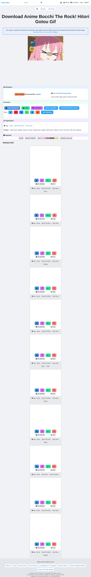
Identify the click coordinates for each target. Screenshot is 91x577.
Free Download (12, 108)
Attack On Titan (58, 130)
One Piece (66, 130)
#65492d (52, 138)
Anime (11, 125)
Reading (45, 555)
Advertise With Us (63, 565)
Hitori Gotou (29, 125)
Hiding (45, 401)
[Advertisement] (45, 73)
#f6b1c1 (43, 138)
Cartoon (25, 130)
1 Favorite (36, 108)
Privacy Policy (22, 565)
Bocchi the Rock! (19, 125)
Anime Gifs (51, 9)
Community (74, 2)
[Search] (41, 2)
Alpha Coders (5, 2)
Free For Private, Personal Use (62, 93)
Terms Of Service (33, 565)
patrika (38, 94)
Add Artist (19, 94)
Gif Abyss (43, 9)
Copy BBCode (47, 112)
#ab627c (47, 138)
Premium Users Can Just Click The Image (45, 32)
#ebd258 (56, 138)
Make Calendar (51, 108)
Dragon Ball (36, 130)
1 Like (25, 108)
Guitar (47, 366)
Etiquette (53, 565)
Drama (30, 130)
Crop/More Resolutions (69, 108)
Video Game (13, 130)
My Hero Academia (75, 130)
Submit (66, 2)
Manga (19, 130)
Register (86, 2)
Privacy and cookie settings (45, 569)
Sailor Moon (50, 130)
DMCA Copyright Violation (78, 565)
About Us (8, 565)
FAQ (14, 565)
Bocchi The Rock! (46, 188)
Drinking (45, 264)
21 (48, 215)
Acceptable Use (44, 565)
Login (81, 2)
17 (48, 180)
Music (45, 191)
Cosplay (43, 130)
